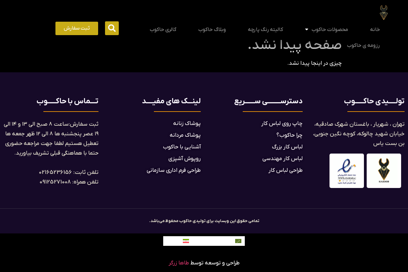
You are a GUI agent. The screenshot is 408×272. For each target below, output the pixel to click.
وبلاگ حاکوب (212, 29)
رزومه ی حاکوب (363, 45)
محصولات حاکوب (326, 29)
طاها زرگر (179, 263)
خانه (375, 29)
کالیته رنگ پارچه (265, 29)
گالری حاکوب (163, 29)
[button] (112, 28)
